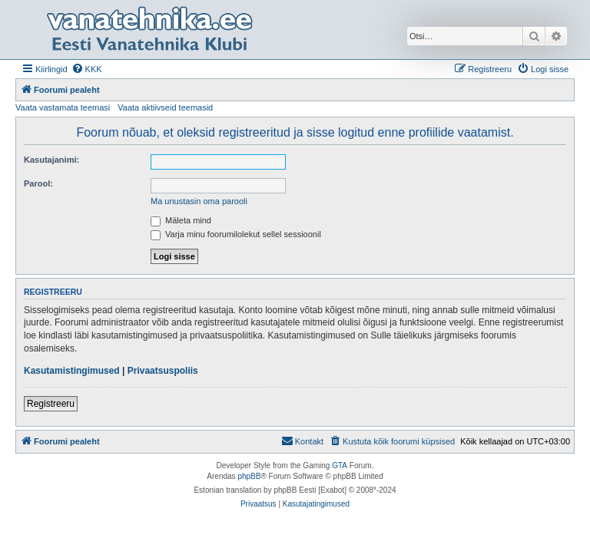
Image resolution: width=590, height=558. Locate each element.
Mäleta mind (181, 220)
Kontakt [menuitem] (302, 440)
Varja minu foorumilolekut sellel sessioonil (236, 234)
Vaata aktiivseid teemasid (165, 107)
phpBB (248, 476)
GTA (339, 465)
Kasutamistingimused (72, 370)
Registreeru (51, 403)
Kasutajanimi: (51, 159)
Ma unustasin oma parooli (199, 201)
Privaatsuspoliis (163, 370)
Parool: (38, 183)
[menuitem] (86, 69)
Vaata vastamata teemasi (62, 107)
